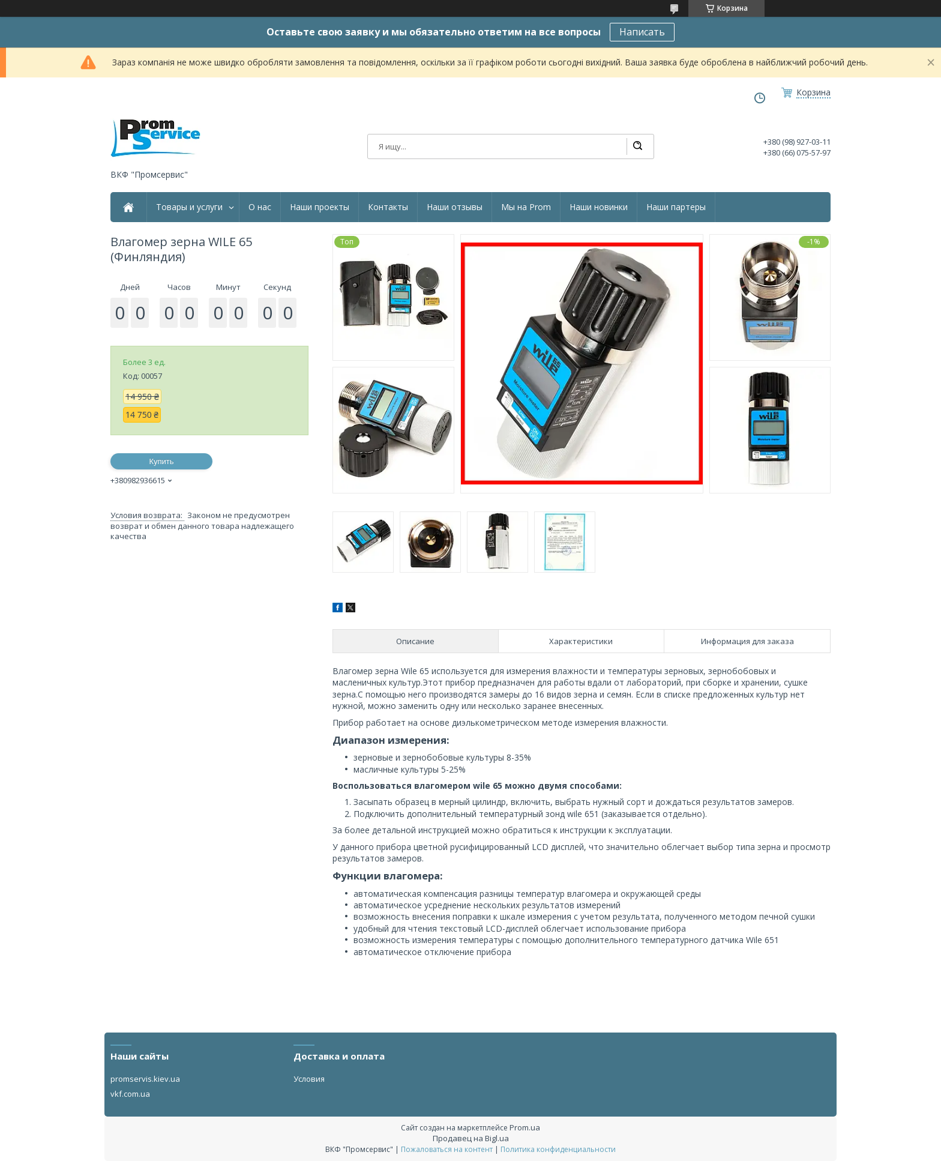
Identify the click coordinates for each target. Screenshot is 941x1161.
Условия (309, 1078)
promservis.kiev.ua (145, 1078)
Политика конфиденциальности (558, 1149)
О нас (259, 207)
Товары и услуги (189, 207)
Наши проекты (319, 207)
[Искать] (637, 146)
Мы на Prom (526, 207)
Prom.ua (525, 1127)
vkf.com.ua (130, 1093)
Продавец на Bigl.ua (471, 1138)
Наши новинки (599, 207)
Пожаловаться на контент (447, 1149)
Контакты (388, 207)
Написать (642, 31)
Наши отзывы (455, 207)
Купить (161, 461)
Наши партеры (676, 207)
